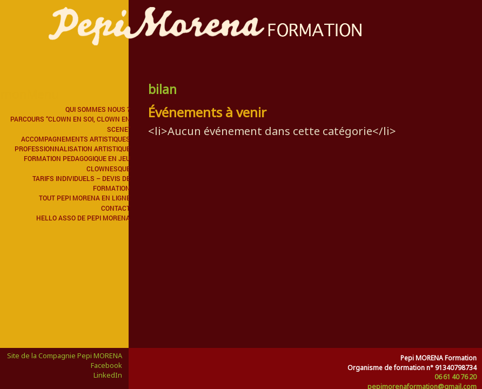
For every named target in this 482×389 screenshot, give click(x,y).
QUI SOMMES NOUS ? (97, 109)
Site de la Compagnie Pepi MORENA (64, 355)
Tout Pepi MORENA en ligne (84, 197)
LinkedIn (107, 375)
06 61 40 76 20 (455, 376)
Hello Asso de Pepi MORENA (83, 217)
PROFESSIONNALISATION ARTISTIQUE (72, 148)
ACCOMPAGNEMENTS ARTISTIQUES (75, 139)
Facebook (106, 365)
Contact (115, 208)
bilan (162, 89)
